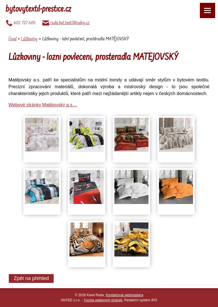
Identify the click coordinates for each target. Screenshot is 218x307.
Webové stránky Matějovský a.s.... (43, 104)
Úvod (12, 39)
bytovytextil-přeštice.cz (38, 9)
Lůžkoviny (29, 39)
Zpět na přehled (31, 278)
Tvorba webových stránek (102, 300)
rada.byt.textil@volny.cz (65, 23)
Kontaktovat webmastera (124, 295)
